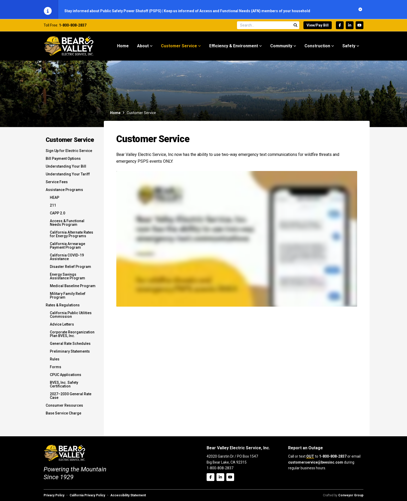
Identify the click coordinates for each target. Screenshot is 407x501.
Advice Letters (62, 327)
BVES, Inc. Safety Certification (64, 387)
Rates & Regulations (63, 308)
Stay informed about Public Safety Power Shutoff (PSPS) (113, 11)
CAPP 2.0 (57, 216)
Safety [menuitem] (348, 48)
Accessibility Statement (128, 495)
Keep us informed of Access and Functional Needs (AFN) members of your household (237, 11)
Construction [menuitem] (317, 48)
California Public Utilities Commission (71, 317)
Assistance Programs (64, 192)
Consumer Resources (64, 408)
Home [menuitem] (123, 48)
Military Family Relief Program (67, 298)
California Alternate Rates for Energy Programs (71, 237)
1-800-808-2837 (72, 28)
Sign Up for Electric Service (69, 153)
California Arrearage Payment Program (67, 248)
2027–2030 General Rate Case (70, 398)
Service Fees (57, 184)
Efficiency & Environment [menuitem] (233, 48)
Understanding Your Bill (66, 169)
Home (115, 115)
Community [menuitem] (281, 48)
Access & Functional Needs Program (67, 225)
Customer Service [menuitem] (179, 48)
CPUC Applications (65, 377)
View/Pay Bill (318, 28)
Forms (55, 369)
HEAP (54, 200)
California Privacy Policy (87, 495)
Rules (54, 362)
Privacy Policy (54, 495)
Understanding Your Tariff (68, 177)
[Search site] (268, 28)
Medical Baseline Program (73, 288)
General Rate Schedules (70, 346)
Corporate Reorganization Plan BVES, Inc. (72, 336)
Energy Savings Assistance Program (67, 279)
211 (53, 208)
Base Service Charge (63, 416)
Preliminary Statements (70, 354)
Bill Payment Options (63, 161)
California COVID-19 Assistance (67, 259)
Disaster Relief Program (70, 269)
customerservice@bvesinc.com (315, 462)
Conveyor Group (350, 495)
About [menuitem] (143, 48)
